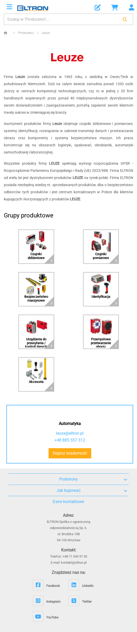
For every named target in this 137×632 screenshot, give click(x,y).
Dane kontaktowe (68, 501)
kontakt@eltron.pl (74, 562)
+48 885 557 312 (69, 440)
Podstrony (93, 479)
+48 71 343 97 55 (75, 556)
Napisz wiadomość (70, 453)
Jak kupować (91, 490)
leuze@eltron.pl (70, 433)
